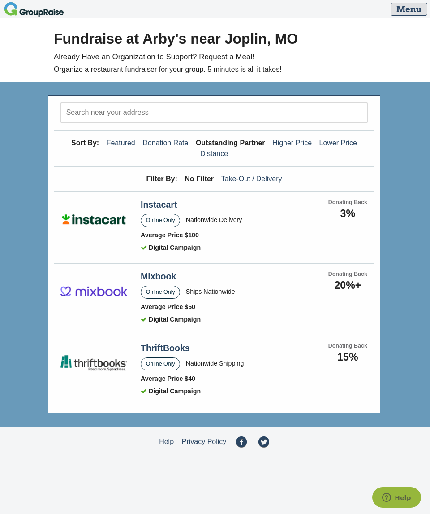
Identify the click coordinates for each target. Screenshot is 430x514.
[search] (214, 112)
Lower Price (338, 143)
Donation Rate (165, 143)
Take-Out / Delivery (251, 179)
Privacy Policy (204, 441)
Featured (121, 143)
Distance (214, 153)
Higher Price (292, 143)
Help (166, 441)
